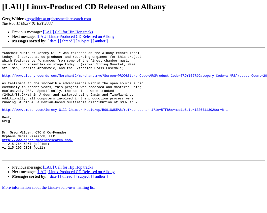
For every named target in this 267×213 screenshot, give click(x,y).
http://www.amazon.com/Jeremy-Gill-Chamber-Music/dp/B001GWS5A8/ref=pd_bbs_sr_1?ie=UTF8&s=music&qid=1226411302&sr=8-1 (115, 121)
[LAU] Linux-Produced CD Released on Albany (76, 36)
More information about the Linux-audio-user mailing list (48, 208)
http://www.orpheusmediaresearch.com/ (37, 158)
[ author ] (100, 41)
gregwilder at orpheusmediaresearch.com (58, 19)
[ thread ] (67, 41)
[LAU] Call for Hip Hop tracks (68, 32)
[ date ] (53, 41)
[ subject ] (84, 41)
